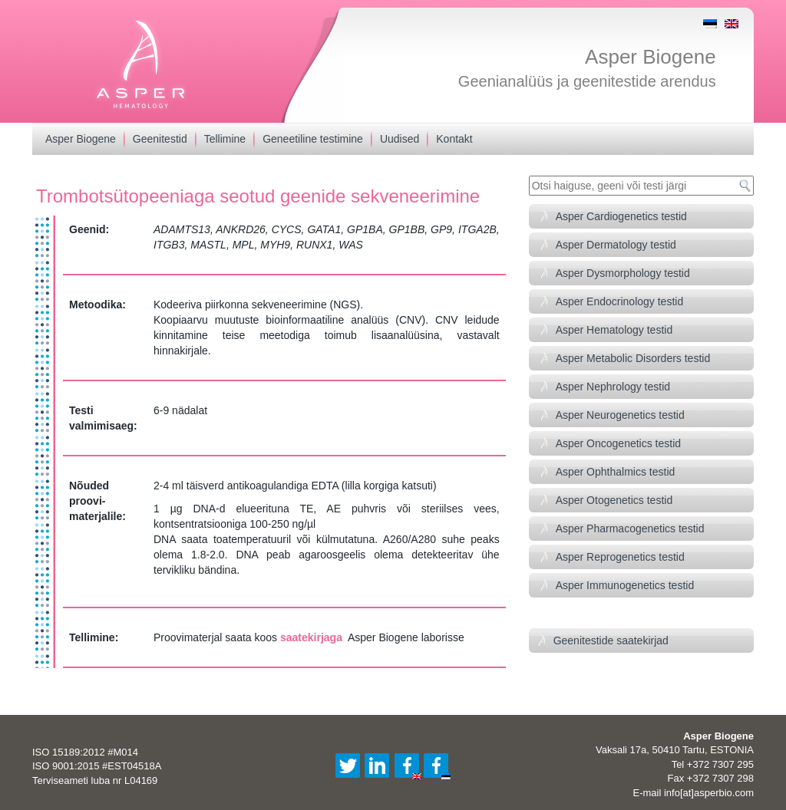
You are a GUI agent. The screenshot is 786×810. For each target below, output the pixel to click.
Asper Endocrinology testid (620, 301)
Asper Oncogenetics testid (618, 443)
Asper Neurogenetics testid (620, 415)
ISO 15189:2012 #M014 (85, 752)
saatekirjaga (311, 637)
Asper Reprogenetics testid (620, 557)
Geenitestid (160, 139)
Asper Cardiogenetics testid (621, 216)
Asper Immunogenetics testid (625, 585)
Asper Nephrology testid (613, 386)
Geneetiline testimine (313, 139)
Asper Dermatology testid (616, 245)
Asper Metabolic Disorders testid (633, 358)
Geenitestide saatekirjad (611, 640)
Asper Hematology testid (614, 330)
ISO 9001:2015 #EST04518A (96, 766)
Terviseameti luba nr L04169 (94, 780)
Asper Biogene (650, 56)
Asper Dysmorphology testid (623, 273)
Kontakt (454, 139)
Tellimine (225, 139)
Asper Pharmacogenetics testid (630, 528)
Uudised (399, 139)
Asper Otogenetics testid (614, 500)
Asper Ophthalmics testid (615, 472)
